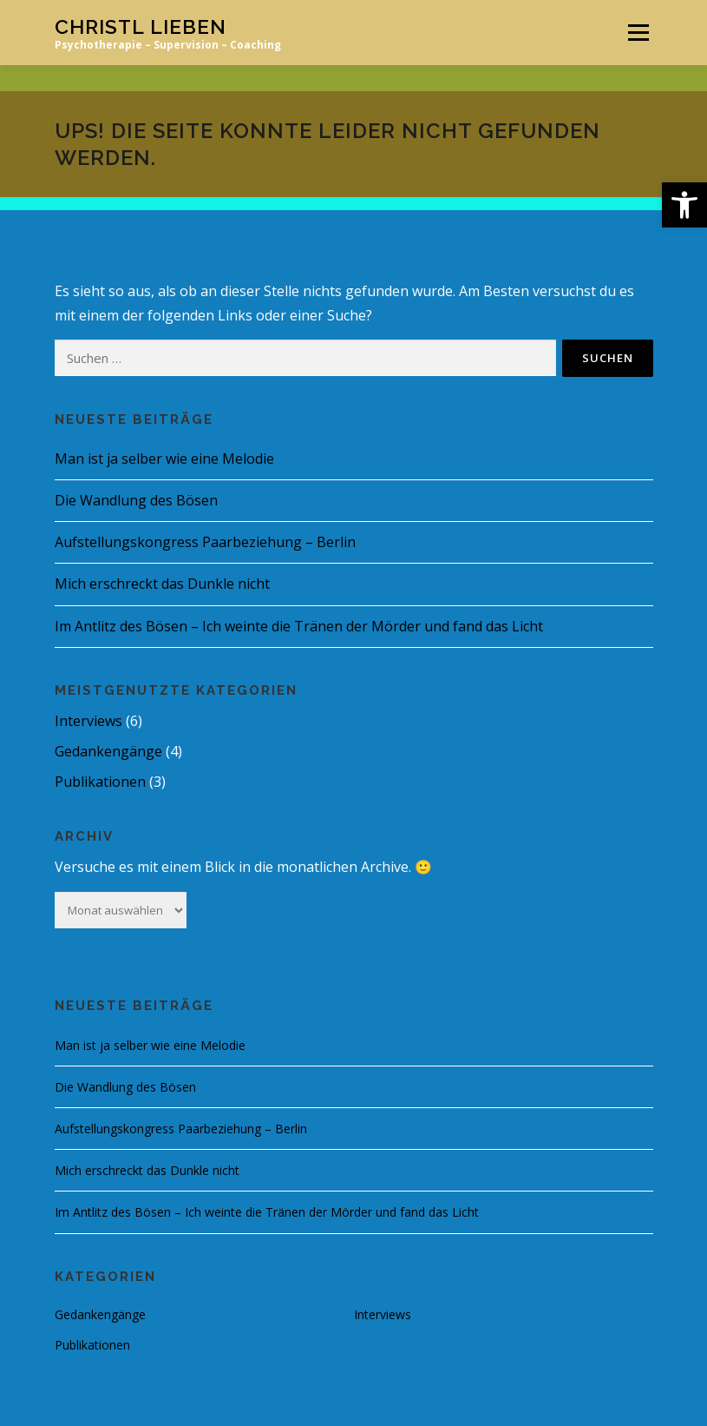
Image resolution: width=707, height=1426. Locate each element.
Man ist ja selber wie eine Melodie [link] (164, 458)
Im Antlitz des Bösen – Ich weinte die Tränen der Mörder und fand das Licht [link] (299, 626)
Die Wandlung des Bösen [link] (136, 500)
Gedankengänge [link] (108, 751)
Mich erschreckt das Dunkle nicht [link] (162, 583)
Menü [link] (638, 32)
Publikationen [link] (100, 781)
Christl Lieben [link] (140, 26)
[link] (684, 205)
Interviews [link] (88, 720)
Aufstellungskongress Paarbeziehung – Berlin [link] (205, 541)
